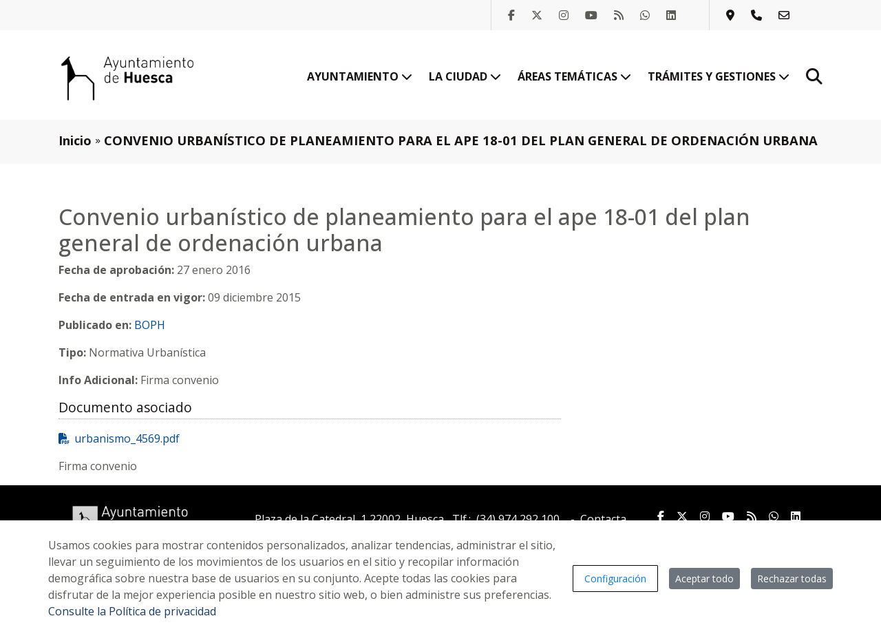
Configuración (615, 578)
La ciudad (465, 76)
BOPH (149, 324)
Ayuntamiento (359, 76)
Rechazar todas (792, 578)
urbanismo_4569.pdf (119, 438)
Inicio (75, 140)
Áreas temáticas (574, 76)
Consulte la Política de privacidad (132, 611)
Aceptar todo (704, 578)
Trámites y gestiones (718, 76)
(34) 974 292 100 (518, 519)
